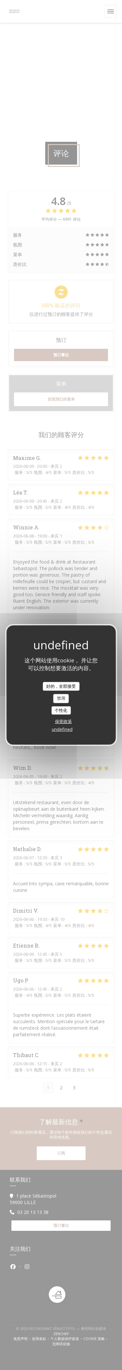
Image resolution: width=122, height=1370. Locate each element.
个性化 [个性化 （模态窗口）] (61, 710)
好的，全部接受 (61, 686)
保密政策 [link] (63, 721)
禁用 (61, 698)
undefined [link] (62, 729)
